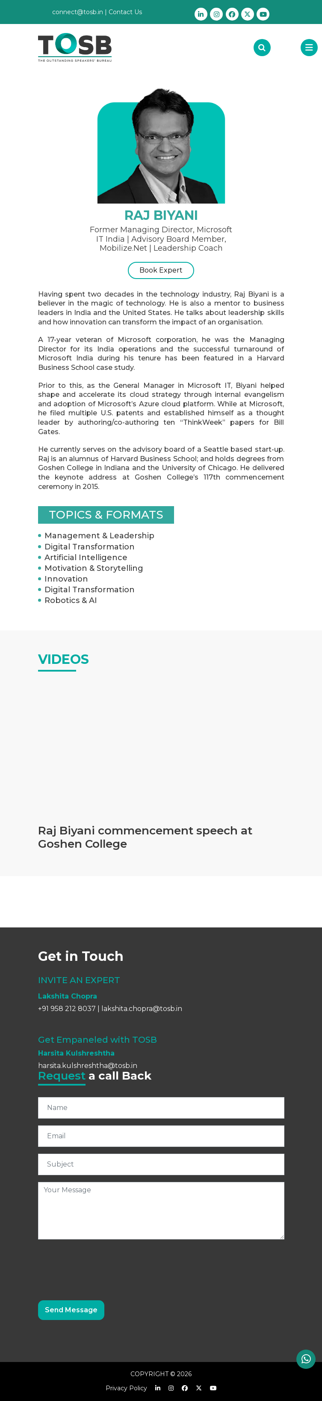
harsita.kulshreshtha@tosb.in (87, 1066)
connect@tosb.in (77, 12)
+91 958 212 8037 (67, 1009)
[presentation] (103, 1263)
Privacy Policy (126, 1388)
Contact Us (125, 12)
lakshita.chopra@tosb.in (141, 1009)
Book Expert (161, 270)
